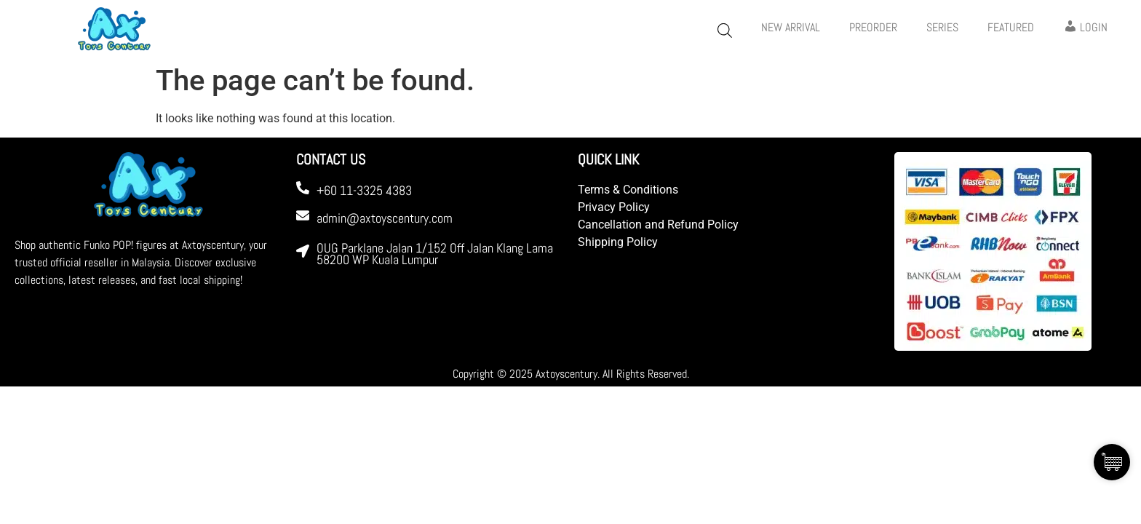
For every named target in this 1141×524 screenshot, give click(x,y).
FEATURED (1010, 27)
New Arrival (790, 27)
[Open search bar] (724, 30)
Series (942, 27)
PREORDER (873, 27)
